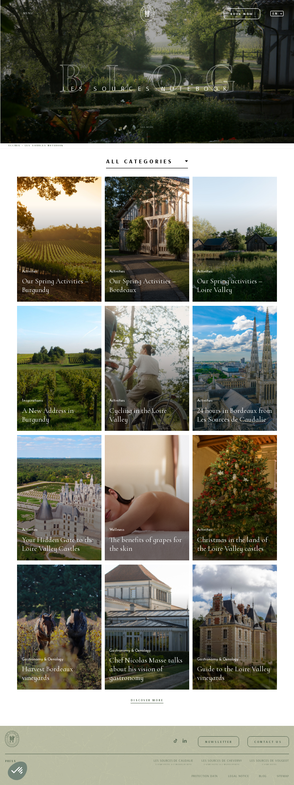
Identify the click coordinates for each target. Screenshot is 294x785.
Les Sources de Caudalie (174, 763)
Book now (241, 14)
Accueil (14, 145)
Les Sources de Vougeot (269, 763)
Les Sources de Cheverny (222, 763)
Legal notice (238, 776)
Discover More (147, 700)
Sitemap (283, 776)
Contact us (268, 742)
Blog (263, 776)
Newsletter (218, 742)
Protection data (205, 776)
